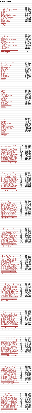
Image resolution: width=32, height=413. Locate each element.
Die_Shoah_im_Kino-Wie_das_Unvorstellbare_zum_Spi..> (9, 353)
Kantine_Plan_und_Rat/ (4, 73)
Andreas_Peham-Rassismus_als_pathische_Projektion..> (9, 391)
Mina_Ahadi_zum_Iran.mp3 (5, 230)
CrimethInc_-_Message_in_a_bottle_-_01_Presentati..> (9, 364)
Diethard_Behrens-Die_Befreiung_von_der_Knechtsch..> (9, 352)
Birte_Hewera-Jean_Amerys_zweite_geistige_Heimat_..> (9, 378)
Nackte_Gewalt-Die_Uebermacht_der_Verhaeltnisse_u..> (9, 42)
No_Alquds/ (2, 40)
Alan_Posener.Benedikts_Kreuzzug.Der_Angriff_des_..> (9, 404)
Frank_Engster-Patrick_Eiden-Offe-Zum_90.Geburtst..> (9, 323)
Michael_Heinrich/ (3, 49)
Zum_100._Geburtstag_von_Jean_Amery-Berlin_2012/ (9, 9)
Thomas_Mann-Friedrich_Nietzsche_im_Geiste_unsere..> (9, 177)
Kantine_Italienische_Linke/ (5, 76)
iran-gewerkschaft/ (3, 6)
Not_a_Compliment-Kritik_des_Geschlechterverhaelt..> (9, 39)
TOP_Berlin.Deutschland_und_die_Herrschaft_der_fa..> (9, 185)
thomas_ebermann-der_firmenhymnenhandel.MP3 (8, 145)
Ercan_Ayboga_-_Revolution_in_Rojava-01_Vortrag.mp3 (9, 338)
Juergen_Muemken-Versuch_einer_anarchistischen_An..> (9, 283)
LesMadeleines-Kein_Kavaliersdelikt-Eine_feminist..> (8, 254)
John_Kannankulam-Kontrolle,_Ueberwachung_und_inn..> (9, 289)
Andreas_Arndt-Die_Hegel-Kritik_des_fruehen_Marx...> (9, 393)
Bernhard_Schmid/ (3, 124)
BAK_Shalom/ (3, 125)
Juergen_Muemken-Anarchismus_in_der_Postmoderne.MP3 (10, 284)
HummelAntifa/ (3, 92)
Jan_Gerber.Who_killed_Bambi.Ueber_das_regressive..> (9, 294)
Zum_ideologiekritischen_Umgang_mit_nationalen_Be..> (9, 154)
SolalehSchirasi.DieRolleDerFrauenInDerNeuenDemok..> (9, 189)
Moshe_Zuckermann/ (4, 43)
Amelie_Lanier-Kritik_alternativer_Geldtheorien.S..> (8, 397)
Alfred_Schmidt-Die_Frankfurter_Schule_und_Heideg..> (9, 399)
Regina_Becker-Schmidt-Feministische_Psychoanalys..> (9, 209)
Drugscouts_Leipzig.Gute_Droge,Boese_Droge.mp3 (8, 346)
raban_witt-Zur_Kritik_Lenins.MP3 (6, 146)
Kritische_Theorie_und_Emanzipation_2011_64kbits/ (8, 61)
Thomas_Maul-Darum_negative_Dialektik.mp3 (7, 175)
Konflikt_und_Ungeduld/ (4, 68)
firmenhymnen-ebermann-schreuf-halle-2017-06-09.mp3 (9, 149)
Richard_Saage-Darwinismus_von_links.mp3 (7, 206)
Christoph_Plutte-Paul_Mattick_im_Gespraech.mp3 (8, 370)
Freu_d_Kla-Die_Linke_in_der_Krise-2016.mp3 (8, 320)
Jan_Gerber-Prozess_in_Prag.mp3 (6, 295)
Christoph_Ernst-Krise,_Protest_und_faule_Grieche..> (9, 373)
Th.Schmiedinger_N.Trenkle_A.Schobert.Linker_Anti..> (9, 181)
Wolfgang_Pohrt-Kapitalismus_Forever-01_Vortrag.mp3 (9, 158)
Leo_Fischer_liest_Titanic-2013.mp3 (6, 255)
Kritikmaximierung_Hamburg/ (5, 64)
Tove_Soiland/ (3, 22)
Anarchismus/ (3, 131)
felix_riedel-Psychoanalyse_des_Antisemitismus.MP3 (9, 150)
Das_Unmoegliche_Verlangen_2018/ (6, 115)
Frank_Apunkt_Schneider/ (4, 104)
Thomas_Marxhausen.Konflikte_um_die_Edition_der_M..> (9, 176)
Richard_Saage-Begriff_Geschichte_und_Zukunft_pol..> (9, 207)
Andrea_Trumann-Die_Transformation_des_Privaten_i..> (9, 396)
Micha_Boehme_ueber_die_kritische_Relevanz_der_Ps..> (9, 50)
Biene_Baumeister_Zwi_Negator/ (6, 123)
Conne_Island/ (3, 117)
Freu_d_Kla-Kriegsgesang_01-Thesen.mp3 (7, 319)
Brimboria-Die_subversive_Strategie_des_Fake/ (8, 120)
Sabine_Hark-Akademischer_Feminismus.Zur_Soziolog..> (9, 198)
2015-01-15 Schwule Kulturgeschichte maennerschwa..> (9, 411)
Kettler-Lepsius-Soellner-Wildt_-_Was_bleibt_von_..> (8, 270)
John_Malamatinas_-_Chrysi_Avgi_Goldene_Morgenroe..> (9, 286)
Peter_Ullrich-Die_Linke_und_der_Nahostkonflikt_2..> (9, 216)
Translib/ (2, 19)
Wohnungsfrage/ (3, 12)
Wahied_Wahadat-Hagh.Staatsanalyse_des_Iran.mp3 (9, 161)
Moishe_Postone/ (3, 46)
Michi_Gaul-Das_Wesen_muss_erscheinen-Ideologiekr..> (9, 231)
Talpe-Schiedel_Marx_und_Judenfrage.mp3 (7, 183)
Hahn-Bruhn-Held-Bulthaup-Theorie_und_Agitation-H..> (9, 309)
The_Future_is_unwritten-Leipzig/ (6, 25)
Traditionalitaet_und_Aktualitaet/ (5, 21)
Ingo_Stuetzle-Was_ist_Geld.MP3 (6, 300)
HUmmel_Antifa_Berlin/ (4, 94)
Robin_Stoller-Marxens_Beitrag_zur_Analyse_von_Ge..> (9, 203)
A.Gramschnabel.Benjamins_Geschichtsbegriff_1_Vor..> (9, 409)
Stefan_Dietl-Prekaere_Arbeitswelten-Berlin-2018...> (8, 188)
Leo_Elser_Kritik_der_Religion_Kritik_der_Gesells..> (8, 256)
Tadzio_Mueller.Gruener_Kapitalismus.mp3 (7, 184)
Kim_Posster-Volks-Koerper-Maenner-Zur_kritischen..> (9, 266)
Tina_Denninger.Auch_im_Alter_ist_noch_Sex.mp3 (8, 172)
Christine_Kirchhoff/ (4, 118)
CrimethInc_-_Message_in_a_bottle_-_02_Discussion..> (9, 363)
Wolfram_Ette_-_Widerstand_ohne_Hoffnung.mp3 (8, 156)
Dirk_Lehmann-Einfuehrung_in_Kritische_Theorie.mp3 (9, 348)
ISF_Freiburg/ (3, 91)
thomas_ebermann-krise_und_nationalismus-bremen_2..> (9, 143)
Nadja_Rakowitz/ (3, 41)
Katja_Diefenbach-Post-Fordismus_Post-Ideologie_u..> (9, 273)
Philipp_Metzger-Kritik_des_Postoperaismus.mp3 (8, 213)
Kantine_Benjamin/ (3, 78)
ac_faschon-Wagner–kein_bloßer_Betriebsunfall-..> (8, 152)
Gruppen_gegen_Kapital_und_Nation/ (6, 95)
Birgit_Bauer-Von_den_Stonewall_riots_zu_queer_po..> (9, 379)
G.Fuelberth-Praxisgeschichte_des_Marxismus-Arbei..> (9, 317)
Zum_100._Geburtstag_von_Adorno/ (6, 10)
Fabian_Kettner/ (3, 107)
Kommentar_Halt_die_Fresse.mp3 (6, 262)
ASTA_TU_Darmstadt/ (4, 134)
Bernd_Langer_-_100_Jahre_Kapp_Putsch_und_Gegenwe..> (10, 382)
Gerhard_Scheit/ (3, 99)
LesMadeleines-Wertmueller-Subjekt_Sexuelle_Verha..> (9, 253)
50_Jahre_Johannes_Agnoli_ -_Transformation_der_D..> (9, 410)
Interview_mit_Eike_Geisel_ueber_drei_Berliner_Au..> (9, 298)
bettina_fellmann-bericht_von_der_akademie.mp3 (8, 151)
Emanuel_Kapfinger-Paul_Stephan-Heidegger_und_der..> (9, 339)
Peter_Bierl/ (2, 34)
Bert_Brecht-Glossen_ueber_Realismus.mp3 (7, 381)
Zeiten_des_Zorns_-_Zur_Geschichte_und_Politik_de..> (9, 155)
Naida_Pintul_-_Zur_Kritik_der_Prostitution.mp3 (8, 227)
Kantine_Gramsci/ (3, 77)
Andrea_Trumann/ (3, 130)
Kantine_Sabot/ (3, 72)
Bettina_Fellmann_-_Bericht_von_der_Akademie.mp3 (9, 380)
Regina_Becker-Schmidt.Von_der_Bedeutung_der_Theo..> (9, 208)
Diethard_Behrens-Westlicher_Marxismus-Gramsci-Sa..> (9, 351)
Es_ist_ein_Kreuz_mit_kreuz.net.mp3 (6, 336)
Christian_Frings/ (3, 119)
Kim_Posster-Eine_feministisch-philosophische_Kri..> (9, 267)
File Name (2, 3)
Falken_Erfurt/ (3, 106)
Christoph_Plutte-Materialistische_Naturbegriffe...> (8, 371)
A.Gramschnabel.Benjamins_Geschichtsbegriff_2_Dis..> (9, 408)
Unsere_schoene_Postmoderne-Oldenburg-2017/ (8, 17)
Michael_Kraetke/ (3, 48)
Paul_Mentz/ (2, 35)
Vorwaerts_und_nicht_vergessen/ (6, 14)
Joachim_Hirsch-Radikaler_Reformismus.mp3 (7, 292)
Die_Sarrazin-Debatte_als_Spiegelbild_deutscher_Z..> (9, 355)
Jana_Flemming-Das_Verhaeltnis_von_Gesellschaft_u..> (9, 293)
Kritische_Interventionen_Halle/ (5, 63)
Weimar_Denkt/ (3, 13)
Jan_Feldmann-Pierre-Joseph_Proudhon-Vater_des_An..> (9, 296)
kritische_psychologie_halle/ (5, 5)
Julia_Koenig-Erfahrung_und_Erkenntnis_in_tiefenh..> (9, 281)
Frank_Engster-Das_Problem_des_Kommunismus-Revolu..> (10, 324)
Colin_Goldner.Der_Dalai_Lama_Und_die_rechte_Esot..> (9, 366)
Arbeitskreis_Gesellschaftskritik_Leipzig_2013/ (8, 127)
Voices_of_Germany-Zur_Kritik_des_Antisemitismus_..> (9, 15)
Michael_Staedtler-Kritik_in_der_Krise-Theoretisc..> (8, 233)
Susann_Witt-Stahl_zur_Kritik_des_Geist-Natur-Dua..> (9, 186)
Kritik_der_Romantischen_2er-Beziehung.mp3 (7, 261)
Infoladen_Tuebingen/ (4, 89)
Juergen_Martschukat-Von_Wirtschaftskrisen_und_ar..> (9, 285)
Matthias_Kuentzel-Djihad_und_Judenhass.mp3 (8, 236)
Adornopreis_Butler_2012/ (5, 133)
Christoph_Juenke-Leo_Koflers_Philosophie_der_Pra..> (9, 372)
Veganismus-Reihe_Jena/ (4, 16)
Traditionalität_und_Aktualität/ (5, 20)
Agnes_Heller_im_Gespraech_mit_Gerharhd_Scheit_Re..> (9, 405)
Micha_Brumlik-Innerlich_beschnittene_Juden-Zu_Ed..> (9, 234)
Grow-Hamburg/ (3, 97)
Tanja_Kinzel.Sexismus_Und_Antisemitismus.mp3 (8, 182)
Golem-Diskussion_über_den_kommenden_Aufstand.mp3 (9, 311)
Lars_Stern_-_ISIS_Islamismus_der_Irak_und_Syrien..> (9, 259)
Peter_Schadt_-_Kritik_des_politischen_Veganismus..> (9, 217)
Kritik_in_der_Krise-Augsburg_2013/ (6, 65)
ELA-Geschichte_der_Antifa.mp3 (5, 345)
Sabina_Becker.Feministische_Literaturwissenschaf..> (9, 199)
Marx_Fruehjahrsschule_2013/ (5, 51)
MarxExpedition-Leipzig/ (4, 52)
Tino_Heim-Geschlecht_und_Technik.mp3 (7, 171)
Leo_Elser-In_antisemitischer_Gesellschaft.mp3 (8, 257)
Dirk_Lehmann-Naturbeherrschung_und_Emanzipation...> (9, 347)
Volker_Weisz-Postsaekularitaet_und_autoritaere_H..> (9, 162)
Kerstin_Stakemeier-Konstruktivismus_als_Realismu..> (9, 272)
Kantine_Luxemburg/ (4, 75)
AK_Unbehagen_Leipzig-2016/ (5, 135)
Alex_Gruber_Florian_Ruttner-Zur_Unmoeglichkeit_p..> (9, 403)
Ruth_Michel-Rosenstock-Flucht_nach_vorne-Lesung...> (9, 201)
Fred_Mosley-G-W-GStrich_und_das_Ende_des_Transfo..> (9, 322)
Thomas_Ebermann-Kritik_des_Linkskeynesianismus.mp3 (9, 179)
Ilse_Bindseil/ (3, 90)
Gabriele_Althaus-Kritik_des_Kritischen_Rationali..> (8, 316)
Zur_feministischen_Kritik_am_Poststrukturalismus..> (8, 8)
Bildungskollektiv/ (3, 122)
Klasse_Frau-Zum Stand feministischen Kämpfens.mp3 (9, 265)
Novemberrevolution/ (4, 38)
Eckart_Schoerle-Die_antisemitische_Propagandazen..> (9, 344)
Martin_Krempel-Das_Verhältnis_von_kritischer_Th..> (9, 240)
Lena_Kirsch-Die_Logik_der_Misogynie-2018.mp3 (8, 258)
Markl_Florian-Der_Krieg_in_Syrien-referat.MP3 (8, 242)
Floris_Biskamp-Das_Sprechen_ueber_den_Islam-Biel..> (9, 325)
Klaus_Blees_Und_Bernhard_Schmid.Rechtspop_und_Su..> (10, 264)
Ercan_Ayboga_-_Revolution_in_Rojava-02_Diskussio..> (9, 337)
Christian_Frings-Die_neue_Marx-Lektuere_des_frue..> (9, 374)
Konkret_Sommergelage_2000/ (5, 67)
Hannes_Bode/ (3, 93)
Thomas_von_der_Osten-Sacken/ (6, 24)
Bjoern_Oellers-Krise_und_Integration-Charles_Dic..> (9, 376)
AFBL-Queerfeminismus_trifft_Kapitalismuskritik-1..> (8, 407)
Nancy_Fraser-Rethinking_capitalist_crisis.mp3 (8, 226)
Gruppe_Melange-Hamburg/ (5, 96)
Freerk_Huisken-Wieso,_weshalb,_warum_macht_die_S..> (9, 321)
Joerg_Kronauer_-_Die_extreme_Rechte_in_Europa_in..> (9, 290)
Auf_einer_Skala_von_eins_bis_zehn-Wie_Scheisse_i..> (9, 126)
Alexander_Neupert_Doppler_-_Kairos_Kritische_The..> (9, 400)
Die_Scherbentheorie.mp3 (5, 354)
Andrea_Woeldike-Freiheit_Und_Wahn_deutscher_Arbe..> (9, 395)
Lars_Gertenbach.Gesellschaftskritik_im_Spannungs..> (9, 260)
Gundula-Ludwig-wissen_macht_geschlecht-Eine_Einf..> (9, 310)
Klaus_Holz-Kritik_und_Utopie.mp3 (6, 263)
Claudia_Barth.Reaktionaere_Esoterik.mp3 (7, 368)
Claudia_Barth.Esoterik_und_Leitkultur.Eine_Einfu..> (8, 369)
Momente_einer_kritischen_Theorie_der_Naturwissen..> (9, 45)
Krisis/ (2, 66)
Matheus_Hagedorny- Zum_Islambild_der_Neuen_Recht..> (9, 238)
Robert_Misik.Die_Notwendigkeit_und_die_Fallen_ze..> (9, 204)
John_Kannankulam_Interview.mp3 (6, 288)
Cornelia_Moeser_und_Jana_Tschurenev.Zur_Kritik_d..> (9, 365)
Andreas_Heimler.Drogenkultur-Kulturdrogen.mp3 (8, 392)
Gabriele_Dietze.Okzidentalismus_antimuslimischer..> (9, 315)
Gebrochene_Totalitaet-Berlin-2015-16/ (6, 101)
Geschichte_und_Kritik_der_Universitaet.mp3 (7, 312)
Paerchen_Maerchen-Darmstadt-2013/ (6, 36)
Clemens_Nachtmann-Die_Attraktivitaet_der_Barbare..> (9, 367)
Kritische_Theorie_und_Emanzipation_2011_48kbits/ (8, 62)
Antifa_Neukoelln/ (3, 129)
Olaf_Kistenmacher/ (4, 37)
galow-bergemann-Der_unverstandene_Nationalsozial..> (9, 148)
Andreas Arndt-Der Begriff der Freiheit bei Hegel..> (8, 394)
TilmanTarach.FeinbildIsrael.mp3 (5, 173)
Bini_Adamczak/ (3, 121)
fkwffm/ (2, 7)
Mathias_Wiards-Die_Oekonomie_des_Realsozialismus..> (9, 237)
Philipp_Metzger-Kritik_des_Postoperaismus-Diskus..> (9, 214)
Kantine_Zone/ (3, 71)
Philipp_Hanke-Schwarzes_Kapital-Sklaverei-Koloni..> (9, 215)
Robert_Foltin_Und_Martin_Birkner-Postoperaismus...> (9, 205)
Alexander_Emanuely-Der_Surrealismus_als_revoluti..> (9, 401)
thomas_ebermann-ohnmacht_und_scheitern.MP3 (8, 142)
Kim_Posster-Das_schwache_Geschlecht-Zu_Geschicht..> (9, 269)
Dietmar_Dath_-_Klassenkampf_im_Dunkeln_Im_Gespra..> (9, 350)
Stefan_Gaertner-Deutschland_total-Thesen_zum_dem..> (9, 187)
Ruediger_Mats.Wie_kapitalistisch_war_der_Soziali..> (9, 202)
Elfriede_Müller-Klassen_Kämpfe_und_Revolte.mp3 (8, 342)
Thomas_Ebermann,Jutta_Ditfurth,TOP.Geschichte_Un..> (9, 180)
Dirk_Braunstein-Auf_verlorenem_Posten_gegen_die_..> (9, 349)
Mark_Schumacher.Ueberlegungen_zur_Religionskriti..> (9, 244)
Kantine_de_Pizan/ (3, 70)
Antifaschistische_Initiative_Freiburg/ (6, 128)
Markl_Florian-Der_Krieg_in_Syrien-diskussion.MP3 (8, 243)
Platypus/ (2, 33)
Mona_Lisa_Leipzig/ (4, 44)
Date (26, 3)
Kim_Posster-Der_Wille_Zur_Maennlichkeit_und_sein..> (9, 268)
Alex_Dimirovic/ (3, 132)
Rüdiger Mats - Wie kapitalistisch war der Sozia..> (8, 200)
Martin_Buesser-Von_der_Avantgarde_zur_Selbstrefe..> (9, 241)
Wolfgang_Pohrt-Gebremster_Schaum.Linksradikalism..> (9, 159)
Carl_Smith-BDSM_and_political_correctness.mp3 (8, 375)
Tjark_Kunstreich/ (3, 23)
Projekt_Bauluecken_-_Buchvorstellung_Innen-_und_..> (9, 211)
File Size (21, 3)
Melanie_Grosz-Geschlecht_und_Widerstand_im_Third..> (9, 235)
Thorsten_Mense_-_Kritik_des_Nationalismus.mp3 (8, 174)
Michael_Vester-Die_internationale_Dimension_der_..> (9, 232)
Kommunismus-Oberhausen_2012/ (6, 69)
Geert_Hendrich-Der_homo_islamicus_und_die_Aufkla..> (9, 314)
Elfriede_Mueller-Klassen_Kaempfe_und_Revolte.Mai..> (9, 343)
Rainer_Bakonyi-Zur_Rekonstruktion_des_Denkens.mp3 (9, 210)
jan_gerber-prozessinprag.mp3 (5, 147)
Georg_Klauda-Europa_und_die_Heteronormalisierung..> (9, 313)
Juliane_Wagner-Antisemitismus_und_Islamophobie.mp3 (9, 280)
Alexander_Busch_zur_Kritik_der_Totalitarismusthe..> (9, 402)
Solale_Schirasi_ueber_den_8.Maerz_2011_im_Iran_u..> (9, 190)
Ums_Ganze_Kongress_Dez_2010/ (6, 18)
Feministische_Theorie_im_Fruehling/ (6, 105)
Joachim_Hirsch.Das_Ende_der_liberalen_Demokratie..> (9, 291)
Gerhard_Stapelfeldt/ (4, 98)
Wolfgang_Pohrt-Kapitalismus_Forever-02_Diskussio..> (9, 157)
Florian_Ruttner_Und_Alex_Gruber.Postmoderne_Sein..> (9, 326)
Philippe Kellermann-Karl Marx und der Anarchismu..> (9, 212)
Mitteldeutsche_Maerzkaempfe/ (5, 47)
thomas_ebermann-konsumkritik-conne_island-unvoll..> (9, 144)
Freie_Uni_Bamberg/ (4, 103)
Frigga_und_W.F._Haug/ (4, 102)
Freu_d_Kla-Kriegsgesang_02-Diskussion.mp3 (8, 318)
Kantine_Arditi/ (3, 79)
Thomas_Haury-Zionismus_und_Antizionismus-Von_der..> (9, 178)
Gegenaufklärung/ (3, 100)
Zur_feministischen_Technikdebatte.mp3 (7, 153)
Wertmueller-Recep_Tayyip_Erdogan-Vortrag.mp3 (8, 160)
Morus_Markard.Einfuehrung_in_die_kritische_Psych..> (9, 228)
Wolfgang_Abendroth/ (4, 11)
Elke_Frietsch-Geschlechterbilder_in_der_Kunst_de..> (9, 341)
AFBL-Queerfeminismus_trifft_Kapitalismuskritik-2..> (8, 406)
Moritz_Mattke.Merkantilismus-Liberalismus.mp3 (8, 229)
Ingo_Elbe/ (2, 88)
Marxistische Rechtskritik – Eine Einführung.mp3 (8, 239)
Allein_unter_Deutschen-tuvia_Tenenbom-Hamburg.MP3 (9, 398)
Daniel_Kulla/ (3, 116)
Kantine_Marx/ (3, 74)
